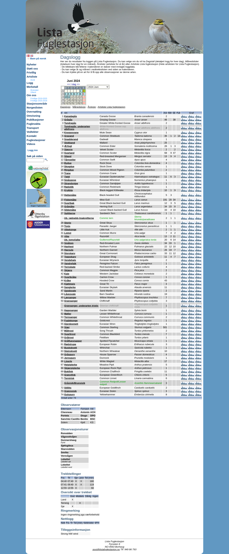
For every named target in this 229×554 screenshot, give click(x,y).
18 (69, 100)
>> (78, 84)
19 (71, 100)
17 (66, 100)
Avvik (32, 80)
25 (69, 103)
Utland (33, 92)
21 (78, 100)
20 (75, 100)
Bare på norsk (37, 58)
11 (69, 97)
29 (81, 103)
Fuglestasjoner (36, 140)
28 (78, 103)
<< (68, 84)
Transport (33, 128)
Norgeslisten (35, 107)
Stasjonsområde (37, 103)
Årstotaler (34, 90)
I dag (73, 84)
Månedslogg (79, 107)
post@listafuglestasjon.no (106, 549)
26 (71, 103)
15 (81, 97)
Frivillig (31, 72)
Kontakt (31, 136)
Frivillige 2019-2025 (38, 98)
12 (71, 97)
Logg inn (33, 150)
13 (75, 97)
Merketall (32, 86)
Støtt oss (32, 68)
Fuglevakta (33, 123)
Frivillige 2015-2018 (38, 101)
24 (66, 103)
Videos (31, 144)
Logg (30, 82)
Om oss (31, 95)
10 (66, 97)
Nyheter (31, 64)
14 (78, 97)
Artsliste (32, 76)
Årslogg (92, 107)
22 (81, 100)
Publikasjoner (35, 119)
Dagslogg (65, 107)
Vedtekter (32, 131)
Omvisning (33, 115)
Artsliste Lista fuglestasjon (111, 107)
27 (75, 103)
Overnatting (34, 111)
